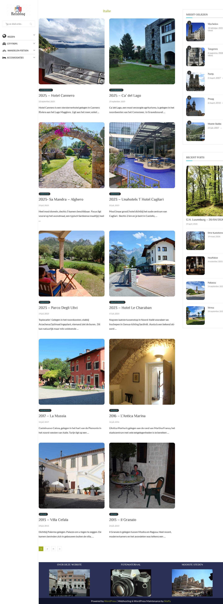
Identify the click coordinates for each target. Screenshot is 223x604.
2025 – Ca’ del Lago (125, 96)
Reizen (19, 36)
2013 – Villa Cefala (53, 520)
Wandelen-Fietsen (19, 50)
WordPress (110, 601)
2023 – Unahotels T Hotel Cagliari (136, 200)
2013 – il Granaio (122, 520)
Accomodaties (19, 57)
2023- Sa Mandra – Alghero (61, 200)
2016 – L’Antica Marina (127, 416)
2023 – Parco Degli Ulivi (58, 308)
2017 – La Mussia (52, 416)
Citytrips (19, 43)
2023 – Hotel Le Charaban (130, 308)
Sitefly (167, 601)
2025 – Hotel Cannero (56, 96)
